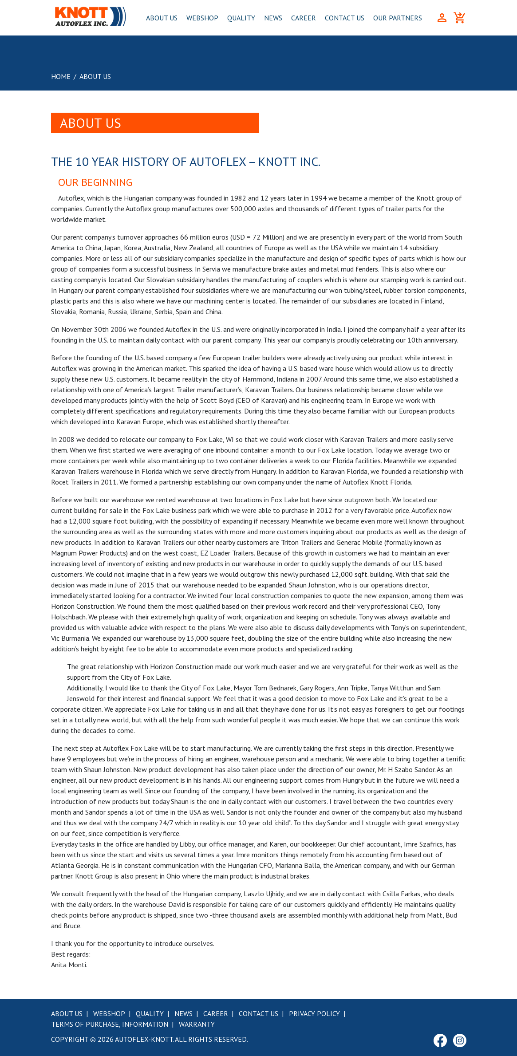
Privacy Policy (314, 1013)
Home (61, 76)
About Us (162, 17)
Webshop (202, 17)
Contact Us (344, 17)
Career (303, 17)
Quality (241, 17)
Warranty (197, 1024)
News (273, 17)
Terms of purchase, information (109, 1024)
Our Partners (397, 17)
